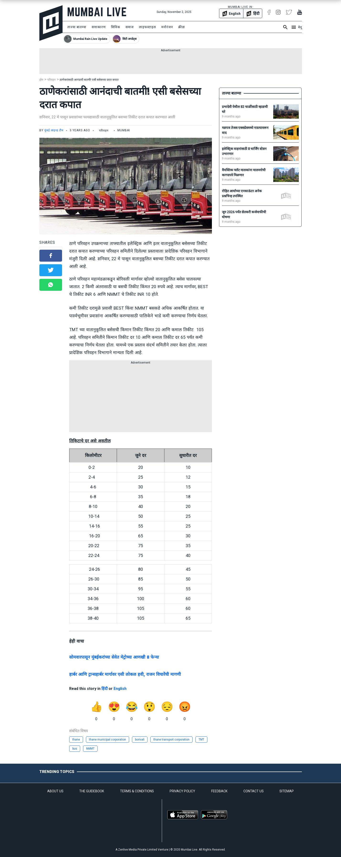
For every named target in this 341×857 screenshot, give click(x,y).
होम (41, 79)
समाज (130, 27)
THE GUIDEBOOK (91, 791)
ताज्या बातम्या (76, 27)
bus (74, 748)
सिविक (115, 27)
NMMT (90, 748)
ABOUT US (55, 791)
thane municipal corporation (107, 739)
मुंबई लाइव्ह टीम (53, 130)
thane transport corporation (171, 739)
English (120, 688)
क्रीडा (181, 27)
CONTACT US (253, 791)
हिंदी (104, 688)
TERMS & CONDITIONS (137, 791)
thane (76, 739)
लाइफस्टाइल (147, 27)
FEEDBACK (219, 791)
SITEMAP (286, 791)
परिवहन (51, 79)
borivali (139, 739)
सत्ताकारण (99, 27)
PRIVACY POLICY (182, 791)
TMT (201, 739)
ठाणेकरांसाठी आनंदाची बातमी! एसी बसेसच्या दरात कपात (89, 79)
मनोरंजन (167, 27)
